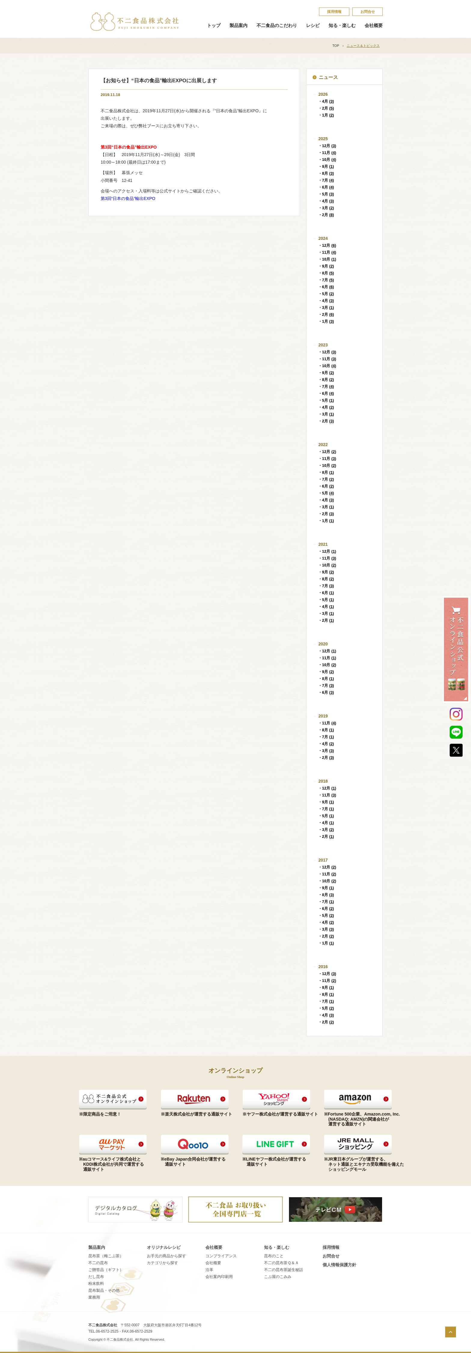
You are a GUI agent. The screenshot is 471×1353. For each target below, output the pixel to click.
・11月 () (327, 152)
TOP (336, 45)
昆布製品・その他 (104, 1290)
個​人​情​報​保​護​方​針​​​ (339, 1264)
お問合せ (367, 12)
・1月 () (326, 115)
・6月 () (326, 187)
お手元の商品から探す (166, 1256)
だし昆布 (96, 1276)
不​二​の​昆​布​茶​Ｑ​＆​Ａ (281, 1263)
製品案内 (238, 25)
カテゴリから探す (162, 1263)
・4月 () (326, 101)
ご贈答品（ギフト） (105, 1269)
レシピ (313, 25)
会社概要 (374, 25)
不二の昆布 (98, 1263)
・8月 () (326, 173)
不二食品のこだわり (277, 25)
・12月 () (327, 145)
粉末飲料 (96, 1283)
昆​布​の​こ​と (274, 1256)
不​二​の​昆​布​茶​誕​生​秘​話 (283, 1269)
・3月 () (326, 208)
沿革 (209, 1269)
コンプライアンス (221, 1256)
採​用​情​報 (334, 12)
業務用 (94, 1297)
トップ (213, 25)
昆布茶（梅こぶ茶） (105, 1256)
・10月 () (327, 159)
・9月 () (326, 166)
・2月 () (326, 108)
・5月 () (326, 194)
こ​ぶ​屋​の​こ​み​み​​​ (277, 1276)
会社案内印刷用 (219, 1276)
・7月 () (326, 180)
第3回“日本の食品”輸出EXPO (128, 198)
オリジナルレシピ (164, 1247)
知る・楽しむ (342, 25)
